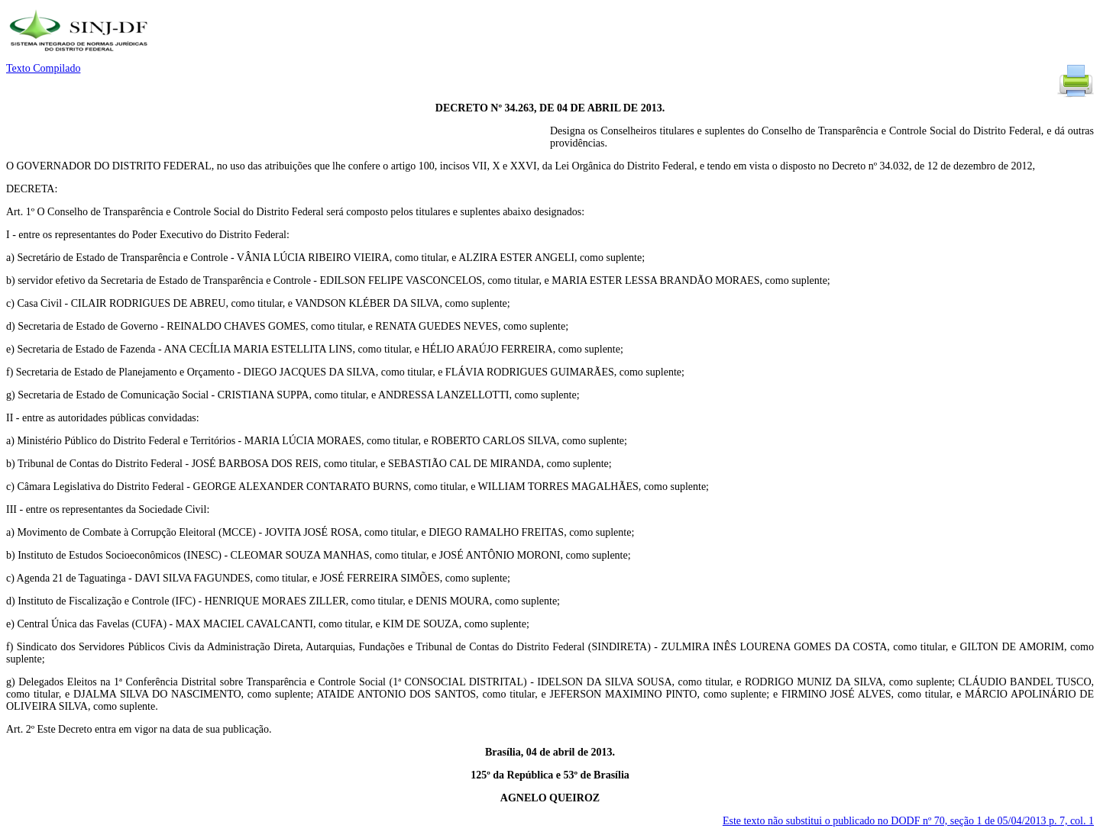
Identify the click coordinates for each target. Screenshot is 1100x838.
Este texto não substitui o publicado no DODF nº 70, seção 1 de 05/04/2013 (908, 821)
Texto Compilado (43, 68)
